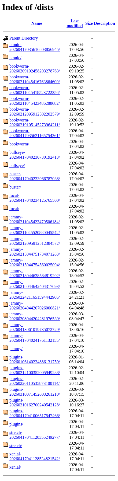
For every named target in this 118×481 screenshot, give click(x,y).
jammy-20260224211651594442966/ (34, 294)
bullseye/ (17, 165)
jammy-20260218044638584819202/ (34, 273)
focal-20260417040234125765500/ (34, 198)
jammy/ (16, 348)
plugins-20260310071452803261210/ (34, 391)
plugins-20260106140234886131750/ (34, 359)
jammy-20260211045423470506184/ (34, 219)
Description (104, 23)
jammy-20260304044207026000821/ (34, 305)
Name (36, 23)
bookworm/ (19, 144)
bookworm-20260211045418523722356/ (34, 90)
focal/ (14, 208)
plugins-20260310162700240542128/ (34, 402)
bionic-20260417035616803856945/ (34, 47)
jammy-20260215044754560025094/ (34, 262)
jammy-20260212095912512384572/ (34, 241)
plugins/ (16, 424)
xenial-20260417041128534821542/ (34, 456)
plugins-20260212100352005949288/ (34, 370)
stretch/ (15, 445)
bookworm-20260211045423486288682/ (34, 101)
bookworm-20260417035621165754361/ (34, 133)
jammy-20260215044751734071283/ (34, 251)
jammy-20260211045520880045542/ (34, 230)
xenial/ (15, 467)
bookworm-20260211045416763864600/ (34, 79)
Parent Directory (23, 38)
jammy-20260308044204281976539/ (34, 316)
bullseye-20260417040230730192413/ (34, 154)
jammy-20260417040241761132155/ (34, 338)
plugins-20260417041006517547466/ (34, 413)
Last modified (75, 23)
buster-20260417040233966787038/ (34, 176)
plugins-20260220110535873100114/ (34, 381)
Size (89, 23)
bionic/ (15, 57)
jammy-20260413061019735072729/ (34, 327)
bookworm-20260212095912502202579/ (34, 111)
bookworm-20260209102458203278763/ (34, 68)
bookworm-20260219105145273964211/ (34, 122)
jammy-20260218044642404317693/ (34, 284)
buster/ (15, 187)
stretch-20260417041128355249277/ (34, 435)
